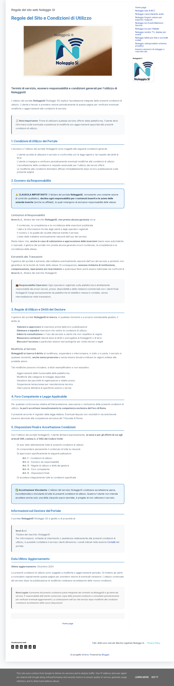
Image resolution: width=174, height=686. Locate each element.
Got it (154, 677)
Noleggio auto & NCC (145, 10)
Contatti (111, 542)
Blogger (105, 654)
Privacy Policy (153, 643)
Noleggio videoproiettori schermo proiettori (151, 44)
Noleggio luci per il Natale (147, 29)
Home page (67, 623)
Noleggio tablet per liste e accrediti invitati (151, 39)
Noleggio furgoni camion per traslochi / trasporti (148, 18)
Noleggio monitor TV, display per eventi (150, 33)
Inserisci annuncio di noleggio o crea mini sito (150, 50)
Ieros (86, 654)
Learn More (142, 677)
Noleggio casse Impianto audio (149, 14)
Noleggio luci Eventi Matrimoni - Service (149, 24)
